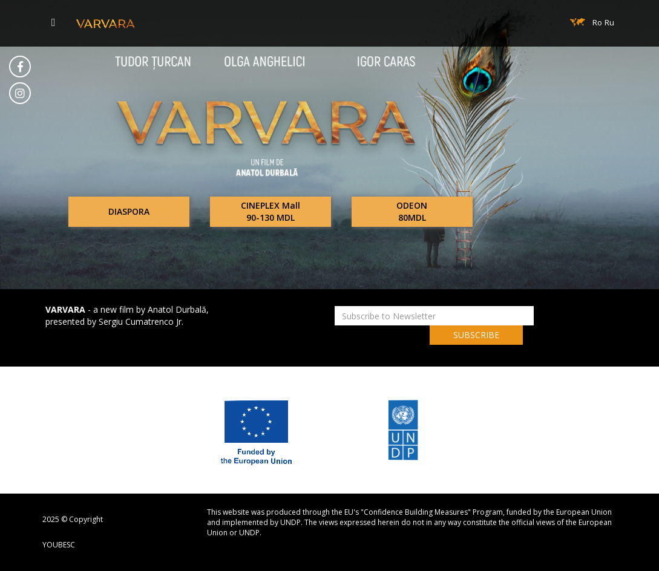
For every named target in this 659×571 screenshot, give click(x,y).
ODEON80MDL (411, 211)
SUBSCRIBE (476, 335)
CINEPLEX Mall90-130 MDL (270, 211)
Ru (609, 22)
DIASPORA (128, 211)
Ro (597, 22)
